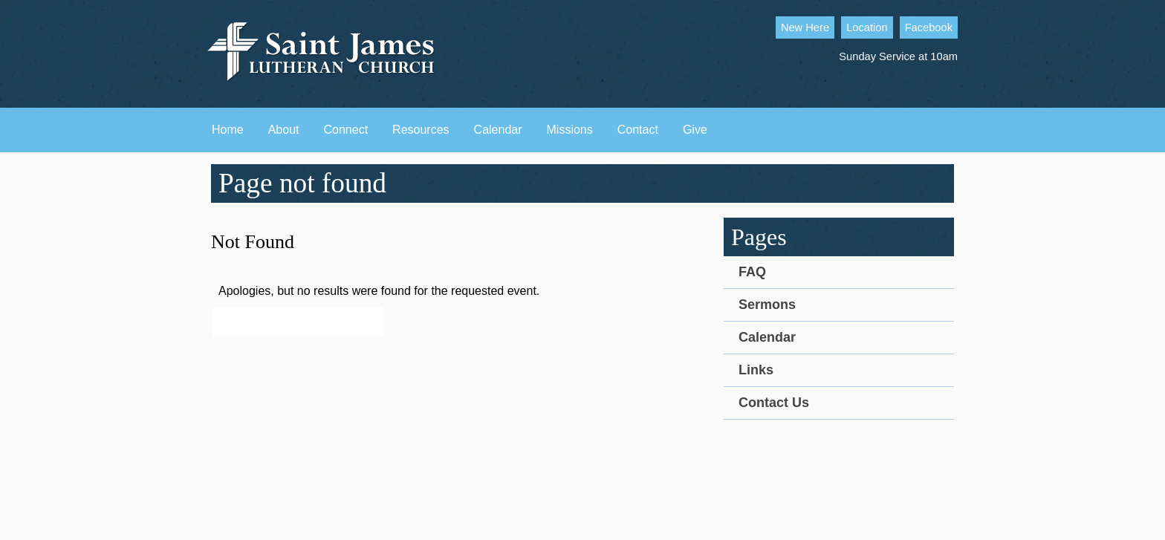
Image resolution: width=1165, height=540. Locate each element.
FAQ (752, 271)
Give (695, 129)
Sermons (767, 304)
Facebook (929, 27)
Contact (637, 129)
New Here (805, 27)
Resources (420, 129)
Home (228, 129)
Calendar (498, 129)
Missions (570, 129)
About (283, 129)
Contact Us (774, 402)
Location (866, 27)
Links (756, 369)
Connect (346, 129)
